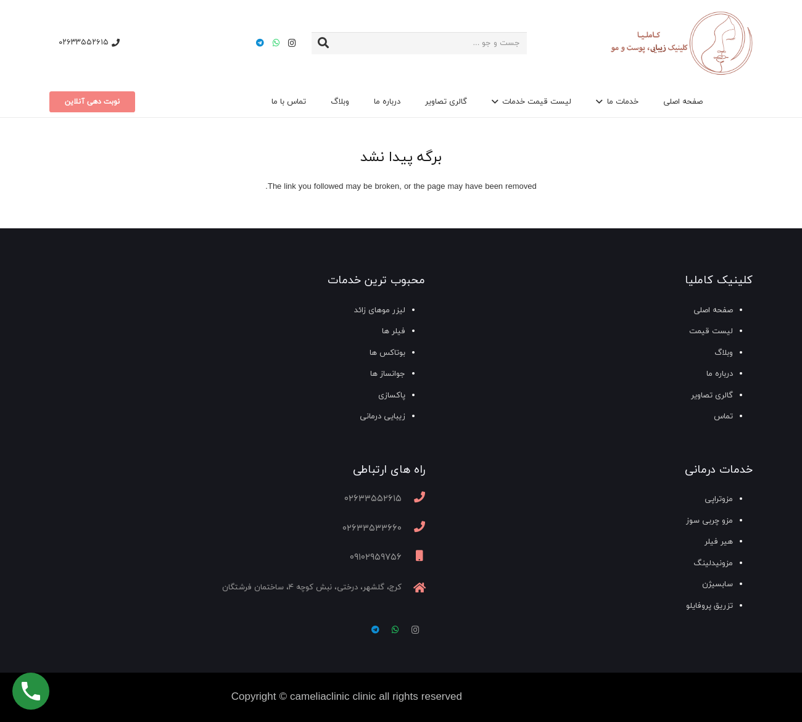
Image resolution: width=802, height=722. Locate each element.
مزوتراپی (719, 499)
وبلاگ (723, 353)
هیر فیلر (719, 541)
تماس (723, 416)
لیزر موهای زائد (379, 310)
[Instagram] (292, 43)
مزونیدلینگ (713, 563)
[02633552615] (413, 499)
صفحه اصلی (713, 310)
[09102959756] (413, 557)
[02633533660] (413, 528)
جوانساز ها (387, 374)
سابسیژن (717, 584)
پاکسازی (391, 395)
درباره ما (719, 374)
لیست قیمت (711, 331)
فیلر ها (393, 331)
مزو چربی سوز (709, 520)
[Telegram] (260, 43)
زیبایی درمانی (382, 416)
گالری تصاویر (712, 395)
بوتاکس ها (387, 353)
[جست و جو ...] (419, 43)
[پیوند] (681, 43)
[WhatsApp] (276, 43)
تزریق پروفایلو (709, 606)
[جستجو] (323, 43)
